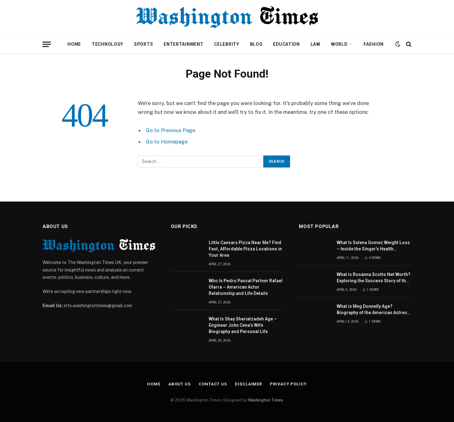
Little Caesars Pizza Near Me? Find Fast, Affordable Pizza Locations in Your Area (245, 249)
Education (286, 44)
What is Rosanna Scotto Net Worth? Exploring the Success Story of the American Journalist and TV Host (373, 278)
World (339, 44)
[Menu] (47, 44)
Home (74, 44)
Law (315, 44)
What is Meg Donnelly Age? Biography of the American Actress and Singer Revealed (373, 310)
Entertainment (183, 44)
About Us (179, 384)
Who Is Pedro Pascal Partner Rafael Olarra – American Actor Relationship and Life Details (245, 287)
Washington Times (265, 400)
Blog (256, 44)
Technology (107, 44)
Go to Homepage (167, 141)
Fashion (374, 44)
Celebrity (226, 44)
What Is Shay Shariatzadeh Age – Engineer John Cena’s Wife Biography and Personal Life (243, 325)
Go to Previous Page (170, 130)
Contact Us (213, 384)
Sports (143, 44)
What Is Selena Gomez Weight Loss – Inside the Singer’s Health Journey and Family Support (373, 246)
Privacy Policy (288, 384)
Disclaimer (248, 384)
